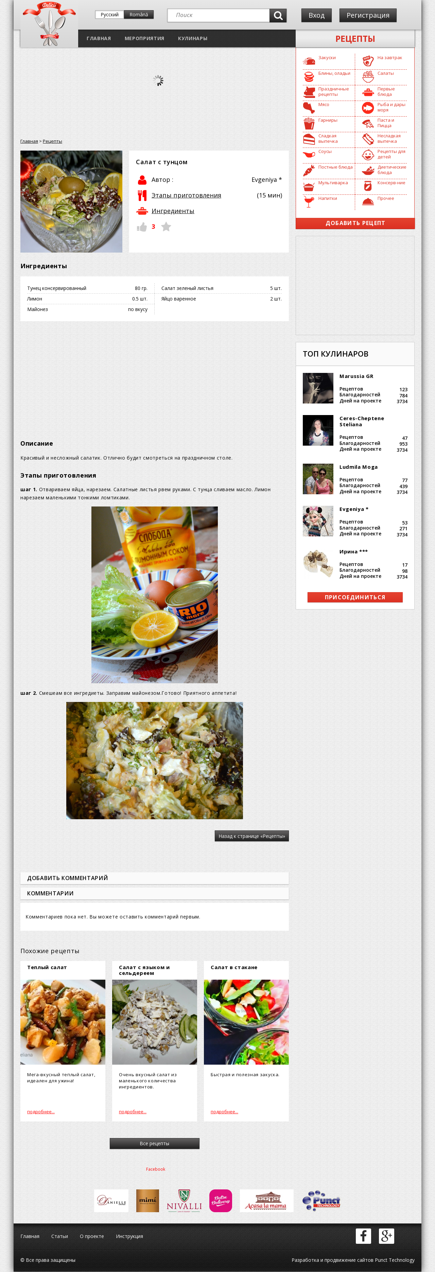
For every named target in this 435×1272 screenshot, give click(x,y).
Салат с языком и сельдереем (144, 970)
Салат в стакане (234, 967)
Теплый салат (47, 967)
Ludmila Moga (359, 466)
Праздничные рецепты (333, 91)
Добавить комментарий (67, 878)
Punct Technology (394, 1260)
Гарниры (327, 120)
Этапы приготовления (186, 195)
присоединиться (355, 597)
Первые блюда (386, 91)
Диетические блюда (392, 169)
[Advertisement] (154, 375)
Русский (110, 14)
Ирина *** (354, 551)
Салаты (386, 73)
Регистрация (368, 15)
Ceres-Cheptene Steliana (362, 421)
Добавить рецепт (356, 223)
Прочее (386, 198)
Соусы (325, 151)
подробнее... (41, 1111)
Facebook (155, 1169)
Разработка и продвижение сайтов (332, 1260)
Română (138, 14)
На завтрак (390, 57)
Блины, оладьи (334, 73)
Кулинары (192, 38)
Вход (317, 15)
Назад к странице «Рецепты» (252, 836)
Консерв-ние (391, 182)
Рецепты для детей (391, 154)
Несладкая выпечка (389, 138)
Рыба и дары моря (391, 107)
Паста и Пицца (386, 122)
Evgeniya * (354, 508)
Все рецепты (155, 1143)
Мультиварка (333, 182)
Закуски (327, 57)
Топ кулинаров (335, 353)
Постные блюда (335, 167)
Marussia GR (356, 376)
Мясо (323, 104)
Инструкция (129, 1236)
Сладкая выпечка (328, 138)
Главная (99, 38)
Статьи (59, 1236)
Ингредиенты (173, 211)
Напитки (327, 198)
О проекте (92, 1236)
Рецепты (355, 38)
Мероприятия (144, 38)
